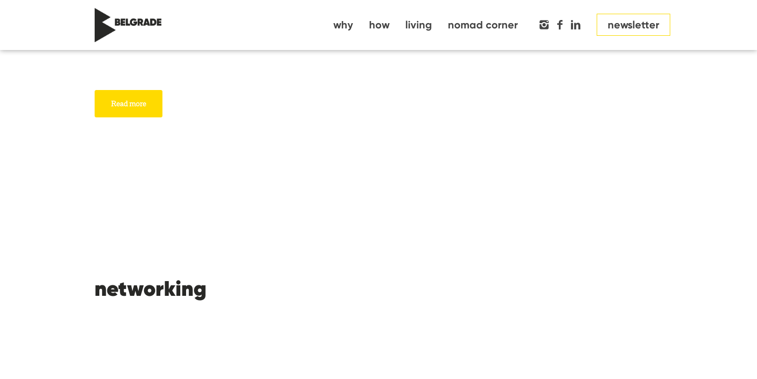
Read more (128, 103)
